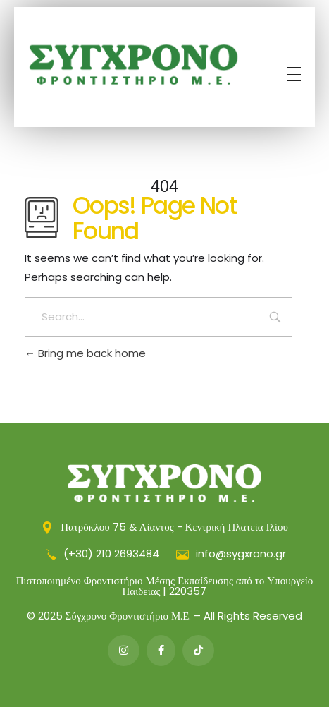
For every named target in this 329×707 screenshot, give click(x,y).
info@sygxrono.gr (231, 553)
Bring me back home (85, 353)
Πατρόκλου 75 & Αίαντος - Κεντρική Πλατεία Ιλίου (164, 526)
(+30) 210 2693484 (103, 553)
